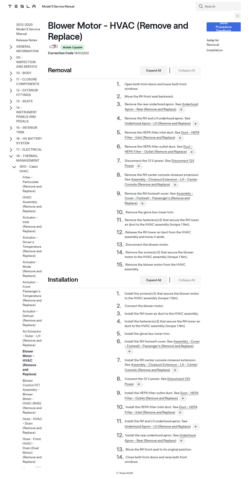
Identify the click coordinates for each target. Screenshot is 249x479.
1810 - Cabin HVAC (28, 169)
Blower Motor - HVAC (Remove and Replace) (29, 363)
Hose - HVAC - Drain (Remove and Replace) (32, 425)
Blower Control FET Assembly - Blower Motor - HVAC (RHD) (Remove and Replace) (32, 396)
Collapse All (186, 70)
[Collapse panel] (237, 16)
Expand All (153, 70)
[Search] (219, 6)
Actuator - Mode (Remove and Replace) (32, 269)
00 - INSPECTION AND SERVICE (26, 62)
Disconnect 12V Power (183, 379)
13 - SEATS (24, 101)
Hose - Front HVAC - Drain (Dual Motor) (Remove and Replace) (32, 450)
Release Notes (26, 40)
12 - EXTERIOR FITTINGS (27, 92)
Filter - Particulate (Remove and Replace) (32, 184)
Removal (213, 44)
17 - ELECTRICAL (29, 149)
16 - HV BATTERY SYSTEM (29, 141)
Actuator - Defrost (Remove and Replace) (32, 318)
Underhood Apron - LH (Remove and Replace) (158, 123)
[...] (181, 109)
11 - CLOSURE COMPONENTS (27, 81)
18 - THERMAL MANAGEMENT (27, 158)
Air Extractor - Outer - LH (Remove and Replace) (32, 338)
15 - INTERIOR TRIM (26, 130)
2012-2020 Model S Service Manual (28, 29)
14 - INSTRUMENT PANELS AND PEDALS (26, 114)
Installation (215, 50)
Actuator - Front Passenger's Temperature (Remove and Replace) (32, 293)
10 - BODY (23, 73)
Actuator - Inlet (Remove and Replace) (32, 224)
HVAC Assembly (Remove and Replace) (32, 204)
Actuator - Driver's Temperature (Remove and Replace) (32, 247)
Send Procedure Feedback (224, 26)
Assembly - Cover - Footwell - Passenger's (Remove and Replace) (159, 198)
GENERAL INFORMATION (27, 49)
